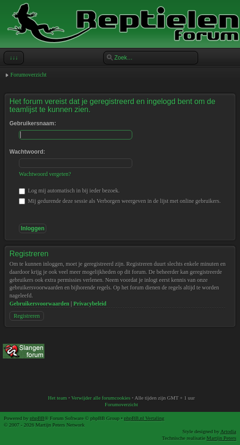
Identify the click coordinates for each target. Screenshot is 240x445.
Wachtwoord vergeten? (45, 174)
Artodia (228, 431)
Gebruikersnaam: (32, 123)
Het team (57, 398)
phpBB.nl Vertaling (144, 418)
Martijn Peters (221, 438)
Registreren (27, 316)
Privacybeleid (89, 303)
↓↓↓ (13, 57)
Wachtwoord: (27, 151)
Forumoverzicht (28, 74)
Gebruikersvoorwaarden (39, 303)
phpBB (37, 418)
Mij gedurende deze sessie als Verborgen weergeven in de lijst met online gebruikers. (120, 201)
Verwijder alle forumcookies (100, 398)
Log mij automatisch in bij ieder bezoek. (69, 190)
